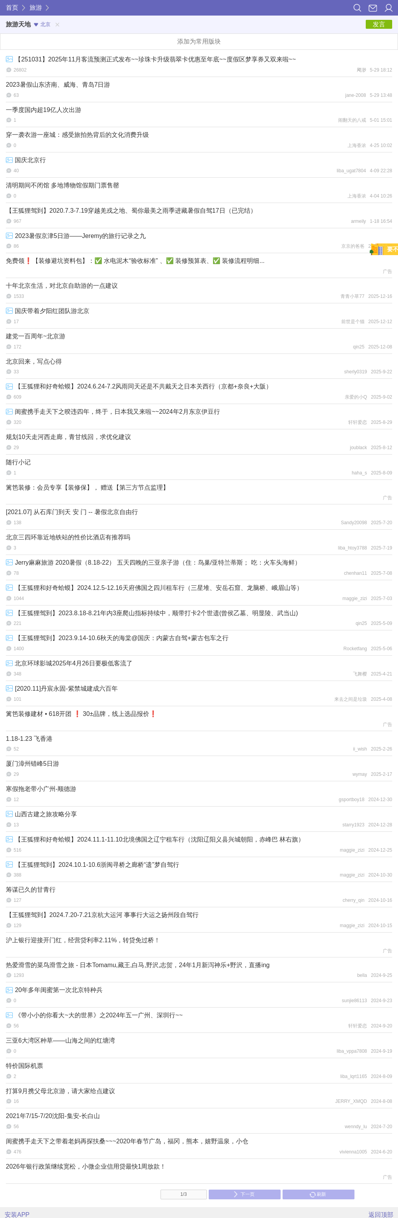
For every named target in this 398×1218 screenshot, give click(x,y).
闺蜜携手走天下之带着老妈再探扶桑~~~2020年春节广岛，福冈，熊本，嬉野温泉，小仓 (127, 1141)
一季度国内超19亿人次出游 (43, 110)
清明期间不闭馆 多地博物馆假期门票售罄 (62, 185)
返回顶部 (380, 1214)
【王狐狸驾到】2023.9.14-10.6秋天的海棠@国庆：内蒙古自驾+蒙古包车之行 (117, 638)
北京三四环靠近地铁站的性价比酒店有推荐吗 (68, 537)
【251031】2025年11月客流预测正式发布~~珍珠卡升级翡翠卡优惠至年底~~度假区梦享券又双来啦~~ (151, 59)
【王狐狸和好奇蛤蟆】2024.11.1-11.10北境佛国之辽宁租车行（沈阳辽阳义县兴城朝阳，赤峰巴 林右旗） (155, 839)
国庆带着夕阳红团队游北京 (47, 311)
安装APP (17, 1214)
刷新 (317, 1194)
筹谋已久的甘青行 (31, 889)
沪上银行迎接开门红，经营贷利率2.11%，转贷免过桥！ (83, 940)
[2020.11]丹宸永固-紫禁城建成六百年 (62, 688)
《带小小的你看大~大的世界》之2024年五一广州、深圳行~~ (94, 1015)
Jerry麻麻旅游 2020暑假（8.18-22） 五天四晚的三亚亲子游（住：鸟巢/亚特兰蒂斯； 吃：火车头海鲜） (153, 562)
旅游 (36, 7)
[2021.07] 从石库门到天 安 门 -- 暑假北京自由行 (72, 512)
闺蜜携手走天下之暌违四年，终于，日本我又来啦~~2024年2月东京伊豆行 (113, 411)
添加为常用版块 (199, 41)
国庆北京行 (26, 160)
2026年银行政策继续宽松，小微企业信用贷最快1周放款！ (86, 1166)
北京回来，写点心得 (34, 361)
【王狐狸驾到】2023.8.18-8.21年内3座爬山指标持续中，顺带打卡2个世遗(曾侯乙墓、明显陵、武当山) (152, 613)
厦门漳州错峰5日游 (32, 763)
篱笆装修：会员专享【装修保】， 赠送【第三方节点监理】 (87, 487)
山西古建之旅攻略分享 (41, 814)
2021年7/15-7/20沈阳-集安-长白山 (53, 1116)
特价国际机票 (24, 1065)
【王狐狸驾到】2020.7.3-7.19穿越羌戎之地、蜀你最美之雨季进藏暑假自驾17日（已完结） (131, 210)
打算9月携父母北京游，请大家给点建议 (60, 1091)
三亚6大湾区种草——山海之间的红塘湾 (60, 1040)
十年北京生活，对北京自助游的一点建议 (62, 285)
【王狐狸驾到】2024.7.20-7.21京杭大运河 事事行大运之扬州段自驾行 (102, 915)
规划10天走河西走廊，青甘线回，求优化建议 (68, 437)
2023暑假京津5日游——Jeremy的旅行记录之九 (76, 236)
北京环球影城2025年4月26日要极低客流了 (69, 663)
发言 (379, 24)
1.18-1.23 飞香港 (29, 738)
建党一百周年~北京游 (35, 336)
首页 (12, 7)
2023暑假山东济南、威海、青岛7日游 (58, 84)
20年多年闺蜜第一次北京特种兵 (54, 990)
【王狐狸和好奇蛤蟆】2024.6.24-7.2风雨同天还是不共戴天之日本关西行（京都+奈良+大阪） (139, 386)
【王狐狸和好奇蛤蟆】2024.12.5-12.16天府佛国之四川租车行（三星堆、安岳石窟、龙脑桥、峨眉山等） (154, 587)
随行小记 (18, 462)
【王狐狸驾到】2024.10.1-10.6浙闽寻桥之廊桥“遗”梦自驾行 (92, 864)
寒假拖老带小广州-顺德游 (41, 789)
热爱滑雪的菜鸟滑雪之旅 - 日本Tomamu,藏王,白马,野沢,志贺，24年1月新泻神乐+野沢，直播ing (138, 965)
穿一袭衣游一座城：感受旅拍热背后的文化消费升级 (77, 134)
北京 (42, 24)
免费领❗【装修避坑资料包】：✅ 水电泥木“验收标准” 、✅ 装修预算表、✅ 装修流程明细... (135, 260)
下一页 (244, 1194)
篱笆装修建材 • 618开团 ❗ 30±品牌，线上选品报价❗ (81, 713)
